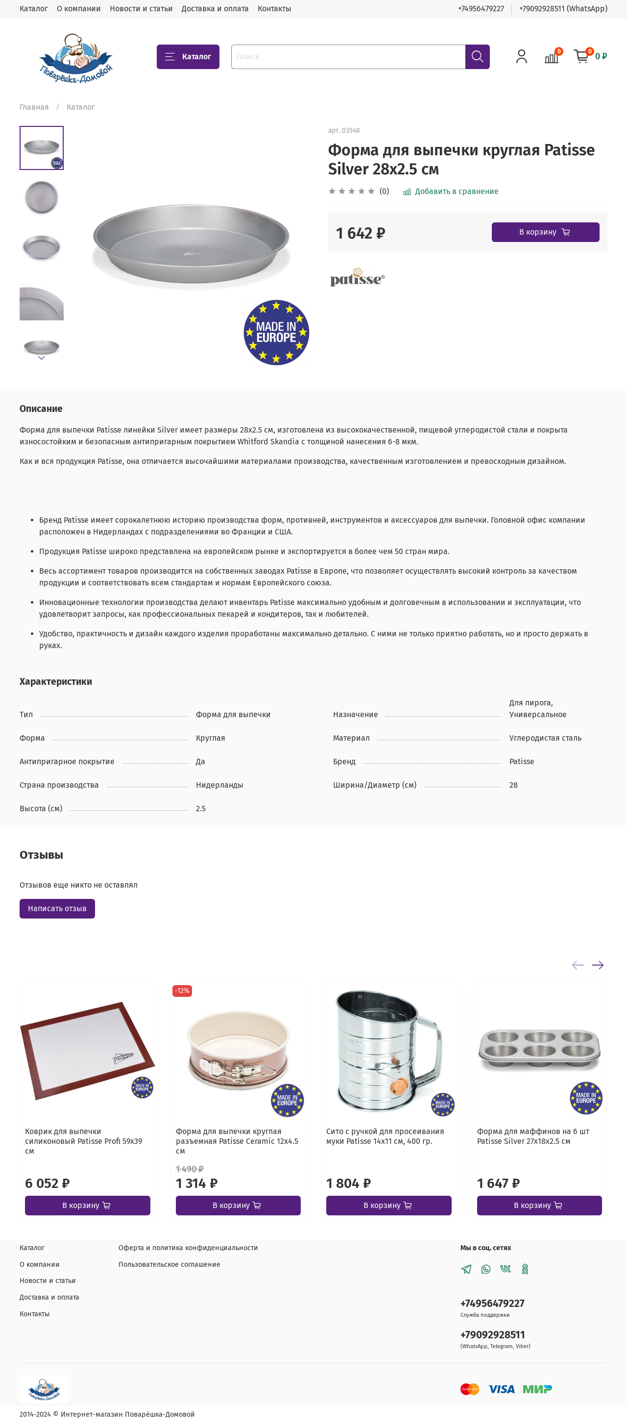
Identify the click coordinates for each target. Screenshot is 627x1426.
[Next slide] (41, 358)
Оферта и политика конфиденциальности (188, 1248)
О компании (79, 8)
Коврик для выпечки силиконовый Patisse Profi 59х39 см (83, 1141)
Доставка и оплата (215, 8)
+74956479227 (481, 8)
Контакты (274, 8)
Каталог (34, 8)
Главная (34, 107)
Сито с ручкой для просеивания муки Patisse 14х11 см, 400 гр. (385, 1136)
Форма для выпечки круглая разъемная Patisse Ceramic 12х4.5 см (237, 1141)
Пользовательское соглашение (169, 1264)
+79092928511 (492, 1335)
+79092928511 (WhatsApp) (563, 8)
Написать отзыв (57, 908)
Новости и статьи (141, 8)
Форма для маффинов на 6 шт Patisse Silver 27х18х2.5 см (533, 1136)
